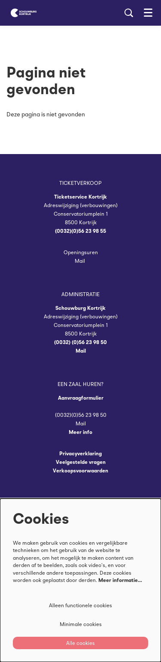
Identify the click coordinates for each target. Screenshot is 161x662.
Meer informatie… (120, 580)
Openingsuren (81, 252)
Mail (80, 261)
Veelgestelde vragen (81, 462)
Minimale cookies (81, 624)
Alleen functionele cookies (80, 605)
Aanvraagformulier (80, 398)
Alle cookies (80, 643)
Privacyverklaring (80, 453)
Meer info (80, 432)
